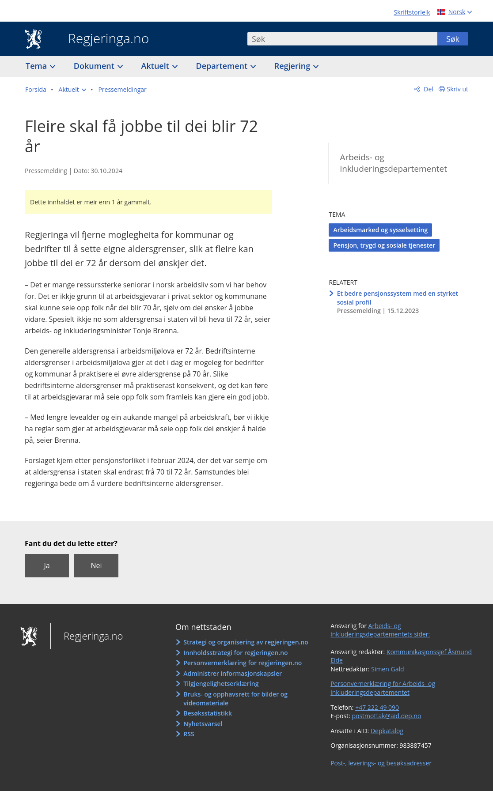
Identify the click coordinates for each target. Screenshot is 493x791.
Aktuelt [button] (156, 65)
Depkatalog (387, 731)
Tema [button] (37, 65)
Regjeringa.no (102, 39)
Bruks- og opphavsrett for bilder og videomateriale (235, 698)
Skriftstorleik (412, 12)
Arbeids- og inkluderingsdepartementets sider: (380, 630)
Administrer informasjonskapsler (232, 673)
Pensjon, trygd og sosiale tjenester (384, 245)
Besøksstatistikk (207, 713)
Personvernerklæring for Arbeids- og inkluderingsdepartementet (382, 688)
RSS (188, 734)
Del (427, 89)
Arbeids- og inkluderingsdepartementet (393, 163)
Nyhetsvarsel (202, 723)
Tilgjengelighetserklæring (220, 683)
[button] (72, 89)
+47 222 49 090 (377, 707)
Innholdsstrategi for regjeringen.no (235, 652)
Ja (46, 565)
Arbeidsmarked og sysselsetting (380, 230)
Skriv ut (458, 89)
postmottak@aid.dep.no (386, 716)
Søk (452, 39)
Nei (96, 565)
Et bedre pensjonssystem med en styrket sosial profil (397, 297)
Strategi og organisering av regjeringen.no (245, 642)
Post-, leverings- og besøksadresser (381, 763)
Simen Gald (387, 669)
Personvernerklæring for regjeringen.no (242, 663)
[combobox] (342, 38)
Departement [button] (223, 65)
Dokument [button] (95, 65)
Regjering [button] (293, 65)
